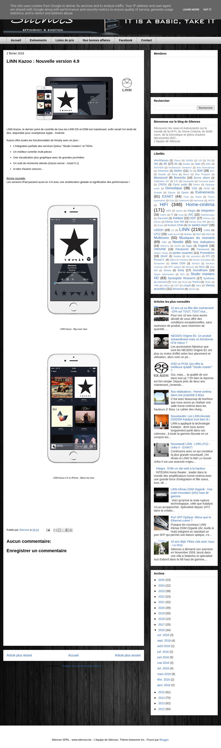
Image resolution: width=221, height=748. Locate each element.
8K (175, 163)
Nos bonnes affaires (96, 40)
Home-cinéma (200, 204)
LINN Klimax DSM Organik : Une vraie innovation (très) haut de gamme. (191, 493)
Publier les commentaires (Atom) (82, 665)
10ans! (177, 160)
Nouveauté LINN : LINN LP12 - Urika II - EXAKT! (190, 445)
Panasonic (182, 249)
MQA (208, 234)
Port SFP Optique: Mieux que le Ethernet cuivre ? (191, 519)
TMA (156, 285)
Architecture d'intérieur (180, 167)
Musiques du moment (196, 238)
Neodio (178, 242)
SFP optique (174, 267)
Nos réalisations (203, 242)
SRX (182, 274)
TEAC (174, 282)
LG (172, 230)
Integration (207, 210)
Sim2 (202, 266)
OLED (177, 246)
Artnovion (163, 170)
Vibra (198, 285)
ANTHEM (158, 167)
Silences (190, 267)
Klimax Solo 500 (174, 221)
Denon (196, 184)
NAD (164, 242)
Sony (181, 270)
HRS (168, 210)
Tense (185, 282)
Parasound (203, 249)
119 (200, 160)
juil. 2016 (163, 651)
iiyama (179, 210)
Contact (146, 40)
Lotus (207, 230)
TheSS (196, 282)
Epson (185, 192)
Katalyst (178, 218)
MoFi (199, 234)
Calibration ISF (161, 181)
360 (156, 163)
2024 (162, 585)
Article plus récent (19, 655)
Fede (186, 197)
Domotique (173, 188)
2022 (162, 596)
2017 (162, 624)
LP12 (157, 234)
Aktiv (197, 163)
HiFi (164, 204)
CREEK (162, 184)
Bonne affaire (202, 177)
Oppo (189, 245)
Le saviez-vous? (198, 225)
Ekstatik (158, 192)
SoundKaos (200, 270)
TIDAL (207, 282)
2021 (162, 602)
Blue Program (202, 174)
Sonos (167, 270)
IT (172, 214)
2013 (162, 703)
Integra (191, 210)
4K (165, 163)
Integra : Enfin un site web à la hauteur (180, 468)
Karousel (163, 218)
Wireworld (178, 289)
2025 (162, 579)
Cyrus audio (180, 184)
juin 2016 (163, 657)
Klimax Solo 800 (197, 222)
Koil (212, 222)
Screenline (159, 263)
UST (176, 285)
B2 (190, 171)
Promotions (207, 252)
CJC (176, 181)
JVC (190, 214)
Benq (174, 174)
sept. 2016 (164, 640)
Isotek (163, 215)
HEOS (211, 200)
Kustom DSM (175, 225)
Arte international (205, 167)
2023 (162, 591)
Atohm (178, 170)
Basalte (162, 174)
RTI (208, 256)
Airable (186, 164)
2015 (162, 692)
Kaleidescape (207, 215)
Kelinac (207, 218)
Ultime (166, 285)
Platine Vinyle (161, 253)
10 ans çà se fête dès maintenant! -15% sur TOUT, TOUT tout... (192, 309)
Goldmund (183, 200)
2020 (162, 607)
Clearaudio (188, 181)
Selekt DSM (178, 263)
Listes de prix (64, 40)
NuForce (164, 246)
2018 (162, 618)
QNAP (164, 256)
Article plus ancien (128, 655)
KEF (193, 218)
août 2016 (164, 646)
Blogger (164, 739)
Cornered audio (206, 181)
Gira (172, 200)
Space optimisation (164, 274)
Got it (207, 9)
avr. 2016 (163, 668)
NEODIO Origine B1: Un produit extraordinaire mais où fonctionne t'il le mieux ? (192, 339)
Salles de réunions (179, 260)
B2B (200, 170)
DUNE (207, 188)
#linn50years (161, 160)
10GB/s (189, 160)
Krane (160, 225)
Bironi (186, 174)
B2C (212, 171)
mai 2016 (163, 662)
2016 (162, 630)
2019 (162, 613)
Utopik (187, 285)
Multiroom (161, 238)
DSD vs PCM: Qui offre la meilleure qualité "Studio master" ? (191, 367)
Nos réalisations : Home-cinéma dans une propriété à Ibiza (191, 393)
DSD (194, 188)
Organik (203, 245)
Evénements (38, 40)
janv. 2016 (164, 685)
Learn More (191, 9)
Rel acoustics (193, 256)
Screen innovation (202, 260)
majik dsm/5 (173, 234)
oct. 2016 (163, 635)
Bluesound (160, 177)
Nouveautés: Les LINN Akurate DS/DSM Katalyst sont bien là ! (190, 417)
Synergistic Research (181, 278)
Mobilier (188, 234)
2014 (162, 697)
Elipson (172, 192)
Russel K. (159, 259)
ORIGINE (160, 249)
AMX (208, 164)
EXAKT (167, 196)
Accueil (16, 40)
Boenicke (180, 177)
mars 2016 (164, 674)
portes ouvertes (183, 252)
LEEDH (158, 230)
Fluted (198, 197)
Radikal (177, 256)
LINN (184, 229)
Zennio (191, 289)
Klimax (157, 222)
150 (209, 160)
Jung (180, 215)
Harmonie (199, 200)
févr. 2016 (164, 679)
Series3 (196, 263)
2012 (162, 709)
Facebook (125, 40)
